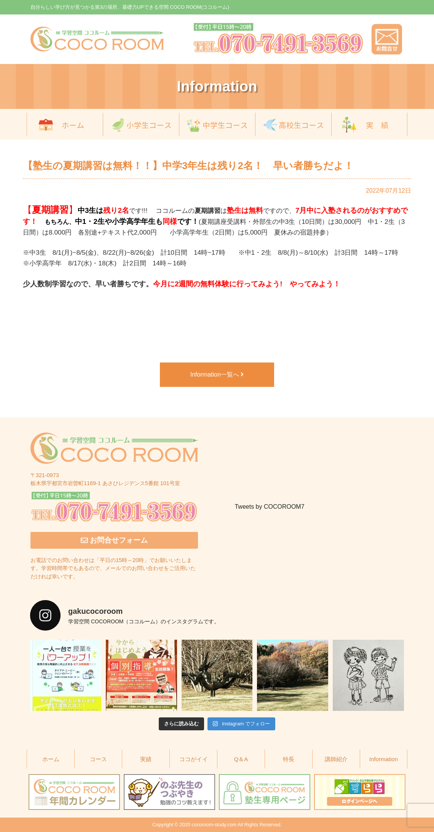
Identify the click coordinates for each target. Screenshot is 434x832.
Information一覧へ (217, 374)
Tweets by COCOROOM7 (269, 506)
